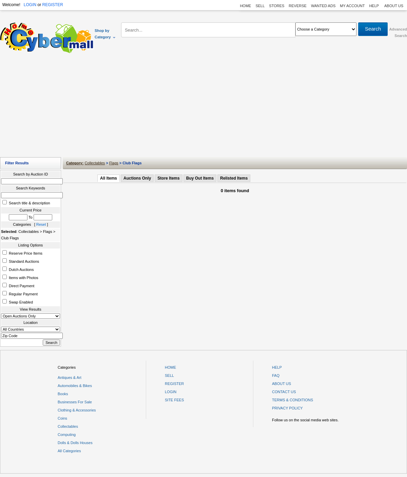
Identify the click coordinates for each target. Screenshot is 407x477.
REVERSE (298, 6)
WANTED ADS (323, 6)
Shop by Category (105, 34)
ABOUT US (393, 6)
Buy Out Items (200, 178)
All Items (108, 178)
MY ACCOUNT (352, 6)
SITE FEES (174, 400)
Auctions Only (137, 178)
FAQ (275, 375)
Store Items (168, 178)
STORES (276, 6)
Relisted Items (234, 178)
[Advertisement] (203, 106)
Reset (41, 224)
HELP (374, 6)
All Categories (69, 451)
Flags (113, 163)
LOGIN (30, 4)
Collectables (94, 163)
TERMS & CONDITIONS (292, 400)
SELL (260, 6)
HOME (245, 6)
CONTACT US (284, 392)
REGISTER (52, 4)
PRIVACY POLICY (287, 408)
